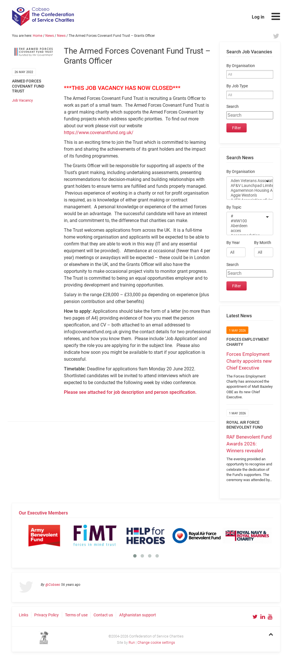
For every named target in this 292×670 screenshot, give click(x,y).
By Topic (233, 207)
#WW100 (246, 221)
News (49, 36)
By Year (233, 242)
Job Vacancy (22, 100)
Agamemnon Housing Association (246, 190)
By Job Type (237, 86)
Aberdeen (246, 225)
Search (232, 106)
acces (246, 230)
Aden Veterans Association (246, 180)
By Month (262, 242)
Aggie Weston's (246, 195)
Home (37, 36)
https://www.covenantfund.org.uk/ (98, 132)
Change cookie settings (156, 642)
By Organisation (240, 65)
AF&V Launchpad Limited (246, 185)
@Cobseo (52, 585)
